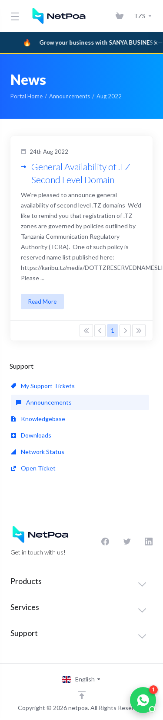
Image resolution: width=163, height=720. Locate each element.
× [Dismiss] (155, 42)
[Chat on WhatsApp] (143, 700)
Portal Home (26, 96)
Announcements (69, 96)
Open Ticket (33, 468)
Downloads (31, 435)
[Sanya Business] (81, 42)
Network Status (37, 451)
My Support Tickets (43, 385)
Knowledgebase (38, 418)
